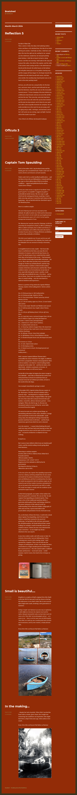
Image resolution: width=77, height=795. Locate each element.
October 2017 (59, 174)
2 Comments (8, 41)
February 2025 (60, 89)
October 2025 (59, 79)
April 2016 (58, 203)
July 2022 (58, 124)
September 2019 (60, 151)
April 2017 (58, 184)
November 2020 (60, 143)
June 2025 (58, 84)
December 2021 (60, 133)
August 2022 (59, 122)
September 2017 (60, 176)
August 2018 (59, 158)
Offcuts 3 (12, 130)
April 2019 (58, 157)
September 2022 (60, 120)
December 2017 (60, 171)
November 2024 (60, 90)
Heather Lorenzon (61, 57)
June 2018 (58, 162)
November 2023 (60, 101)
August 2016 (59, 196)
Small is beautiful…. (20, 591)
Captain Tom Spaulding (23, 162)
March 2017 (59, 185)
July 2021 (58, 136)
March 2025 (59, 87)
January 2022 (59, 132)
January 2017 (59, 189)
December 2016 (60, 190)
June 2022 (58, 125)
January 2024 (59, 98)
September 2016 (60, 195)
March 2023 (59, 113)
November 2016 (60, 192)
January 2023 (59, 114)
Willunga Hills (59, 37)
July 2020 (58, 147)
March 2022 (59, 128)
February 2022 (60, 130)
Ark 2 (57, 42)
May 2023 (58, 109)
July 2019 (58, 154)
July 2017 (58, 179)
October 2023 (59, 103)
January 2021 (59, 139)
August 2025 (59, 82)
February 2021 (60, 138)
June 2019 (58, 155)
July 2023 (58, 108)
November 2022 (60, 117)
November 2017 (60, 173)
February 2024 (60, 97)
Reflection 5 (14, 33)
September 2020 (60, 144)
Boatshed (10, 11)
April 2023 (59, 111)
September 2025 (60, 81)
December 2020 (60, 141)
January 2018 (59, 170)
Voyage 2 (58, 43)
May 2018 (58, 163)
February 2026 (60, 78)
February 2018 (59, 168)
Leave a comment (9, 138)
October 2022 (59, 119)
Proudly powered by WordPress (19, 788)
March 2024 (59, 95)
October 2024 (59, 92)
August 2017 (59, 177)
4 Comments (8, 714)
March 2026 (59, 76)
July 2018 (58, 160)
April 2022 (59, 127)
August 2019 (59, 152)
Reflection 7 (59, 40)
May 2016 (58, 201)
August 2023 (59, 106)
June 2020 (59, 149)
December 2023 (60, 100)
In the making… (17, 706)
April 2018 (58, 165)
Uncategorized (60, 214)
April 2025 (59, 86)
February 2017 (59, 187)
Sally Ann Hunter (60, 60)
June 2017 (58, 181)
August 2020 (59, 146)
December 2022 (60, 116)
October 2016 (59, 193)
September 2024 (60, 94)
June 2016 (58, 200)
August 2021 (59, 135)
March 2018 (59, 166)
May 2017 (58, 182)
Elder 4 (58, 39)
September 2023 (60, 105)
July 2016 (58, 198)
